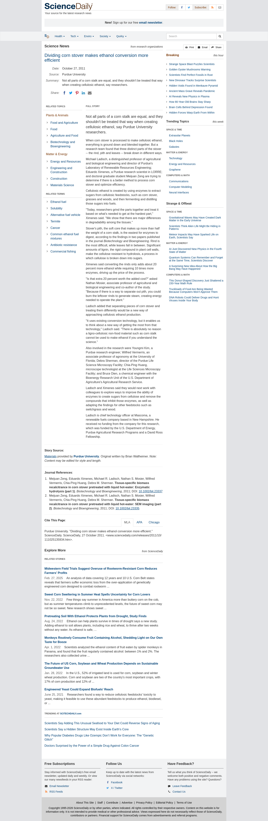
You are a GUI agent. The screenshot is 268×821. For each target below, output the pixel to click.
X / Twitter (117, 787)
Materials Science (62, 185)
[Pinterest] (77, 93)
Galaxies (174, 146)
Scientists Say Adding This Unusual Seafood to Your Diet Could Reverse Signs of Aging (102, 723)
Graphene (175, 169)
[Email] (89, 93)
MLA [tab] (127, 522)
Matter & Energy (57, 154)
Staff (100, 802)
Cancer (55, 227)
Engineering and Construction (61, 170)
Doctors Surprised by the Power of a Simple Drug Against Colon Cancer (91, 745)
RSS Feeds (56, 791)
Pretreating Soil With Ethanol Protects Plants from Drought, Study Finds (95, 616)
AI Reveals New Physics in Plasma (189, 96)
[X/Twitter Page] (189, 7)
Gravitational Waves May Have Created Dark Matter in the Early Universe (195, 219)
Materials (50, 456)
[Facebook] (64, 93)
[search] (220, 36)
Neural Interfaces (179, 192)
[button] (189, 47)
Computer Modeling (180, 186)
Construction (58, 178)
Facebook (116, 782)
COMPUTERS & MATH (178, 175)
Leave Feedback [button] (182, 786)
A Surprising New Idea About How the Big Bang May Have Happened (193, 267)
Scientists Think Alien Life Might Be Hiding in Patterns (194, 227)
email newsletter (150, 22)
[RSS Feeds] (212, 7)
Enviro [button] (89, 36)
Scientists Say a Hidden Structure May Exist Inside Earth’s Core (86, 729)
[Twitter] (70, 93)
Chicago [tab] (154, 522)
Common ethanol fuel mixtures (64, 236)
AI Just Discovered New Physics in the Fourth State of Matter (195, 250)
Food (53, 129)
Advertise (127, 802)
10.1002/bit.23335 (127, 508)
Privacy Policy (144, 802)
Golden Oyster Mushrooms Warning (189, 69)
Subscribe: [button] (201, 7)
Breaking (172, 55)
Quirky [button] (121, 36)
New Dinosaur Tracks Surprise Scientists (192, 80)
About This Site (85, 802)
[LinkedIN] (83, 93)
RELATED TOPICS (55, 106)
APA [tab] (139, 522)
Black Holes (176, 141)
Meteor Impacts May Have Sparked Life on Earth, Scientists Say (193, 236)
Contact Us (179, 791)
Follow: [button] (172, 7)
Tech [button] (74, 36)
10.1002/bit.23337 (150, 491)
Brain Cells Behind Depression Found (190, 107)
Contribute (112, 802)
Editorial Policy (164, 802)
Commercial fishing (63, 251)
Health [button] (60, 36)
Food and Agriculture (64, 122)
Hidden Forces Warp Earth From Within (192, 112)
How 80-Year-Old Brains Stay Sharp (190, 101)
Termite (55, 221)
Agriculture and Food (64, 135)
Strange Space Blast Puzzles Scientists (191, 64)
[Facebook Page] (182, 7)
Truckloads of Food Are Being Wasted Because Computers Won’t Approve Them (193, 290)
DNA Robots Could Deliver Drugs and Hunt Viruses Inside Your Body (194, 299)
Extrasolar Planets (179, 135)
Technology (175, 158)
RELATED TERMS (55, 194)
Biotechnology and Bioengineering (62, 144)
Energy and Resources (65, 161)
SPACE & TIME (174, 129)
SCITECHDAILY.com (70, 713)
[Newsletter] (220, 7)
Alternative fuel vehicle (65, 214)
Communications (178, 181)
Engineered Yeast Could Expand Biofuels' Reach (78, 689)
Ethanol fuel (58, 201)
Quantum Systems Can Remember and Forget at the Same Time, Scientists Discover (196, 259)
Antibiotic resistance (63, 245)
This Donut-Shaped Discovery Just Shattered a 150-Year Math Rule (196, 282)
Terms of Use (184, 802)
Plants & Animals (57, 115)
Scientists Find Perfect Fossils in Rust (191, 74)
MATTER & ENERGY (177, 152)
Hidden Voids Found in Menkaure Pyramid (193, 85)
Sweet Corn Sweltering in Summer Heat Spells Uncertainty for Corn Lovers (97, 594)
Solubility (56, 208)
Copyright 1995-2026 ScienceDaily (69, 808)
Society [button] (105, 36)
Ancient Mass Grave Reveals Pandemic (192, 91)
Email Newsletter (59, 786)
